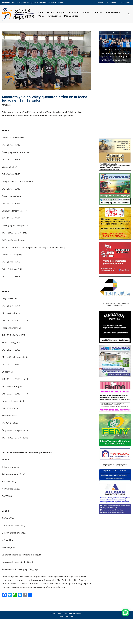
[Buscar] (129, 14)
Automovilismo (113, 12)
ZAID (72, 617)
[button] (125, 612)
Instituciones (54, 15)
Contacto (126, 3)
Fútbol (50, 12)
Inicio (41, 12)
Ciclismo (98, 12)
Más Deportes (71, 15)
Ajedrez (86, 12)
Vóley (41, 15)
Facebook (112, 3)
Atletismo (74, 12)
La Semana (97, 3)
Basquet (61, 12)
